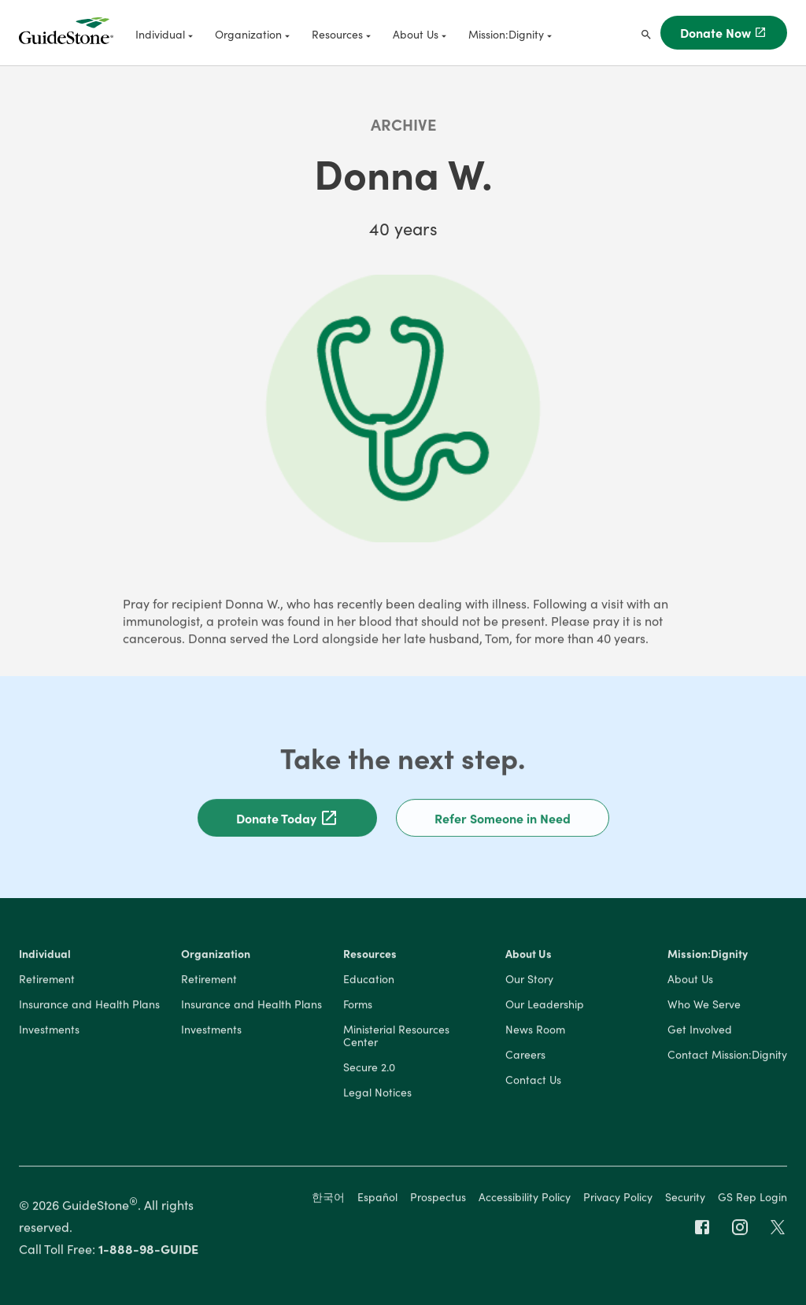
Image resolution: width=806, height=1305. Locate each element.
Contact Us (533, 1081)
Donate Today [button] (287, 819)
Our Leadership (544, 1006)
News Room (535, 1031)
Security (685, 1198)
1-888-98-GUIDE (148, 1250)
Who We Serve (704, 1006)
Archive (403, 124)
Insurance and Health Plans (89, 1006)
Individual (45, 955)
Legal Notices (377, 1094)
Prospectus (438, 1198)
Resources (370, 955)
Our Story (529, 981)
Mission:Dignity (707, 955)
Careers (525, 1056)
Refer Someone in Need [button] (502, 819)
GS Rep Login (752, 1198)
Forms (357, 1006)
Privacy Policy (618, 1198)
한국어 (328, 1198)
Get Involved (699, 1031)
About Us (528, 955)
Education (368, 981)
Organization (215, 955)
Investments (49, 1031)
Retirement (47, 981)
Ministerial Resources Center (396, 1037)
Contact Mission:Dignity (727, 1056)
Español (377, 1198)
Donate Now (723, 32)
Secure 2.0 (369, 1069)
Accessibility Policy (525, 1198)
